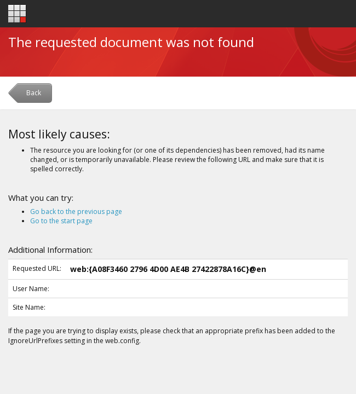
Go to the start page (61, 220)
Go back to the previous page (76, 211)
